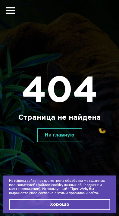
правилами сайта (83, 193)
